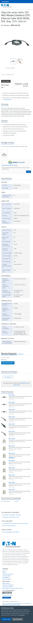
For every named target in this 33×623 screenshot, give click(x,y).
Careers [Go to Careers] (4, 572)
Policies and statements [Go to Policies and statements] (8, 585)
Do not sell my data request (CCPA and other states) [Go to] (16, 604)
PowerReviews (21, 353)
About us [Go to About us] (4, 571)
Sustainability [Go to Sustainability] (5, 577)
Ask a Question (8, 377)
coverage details (7, 99)
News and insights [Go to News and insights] (6, 579)
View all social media (7, 595)
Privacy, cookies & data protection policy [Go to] (12, 603)
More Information (17, 619)
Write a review (10, 74)
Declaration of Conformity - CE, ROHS (11, 515)
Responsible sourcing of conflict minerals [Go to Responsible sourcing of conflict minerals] (12, 588)
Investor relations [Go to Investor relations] (6, 575)
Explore (28, 171)
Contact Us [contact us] (6, 597)
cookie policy (21, 615)
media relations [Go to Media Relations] (6, 583)
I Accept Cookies (6, 619)
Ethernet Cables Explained (9, 525)
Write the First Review (7, 362)
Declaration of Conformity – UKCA (11, 517)
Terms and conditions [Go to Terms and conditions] (7, 586)
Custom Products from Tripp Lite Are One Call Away (15, 523)
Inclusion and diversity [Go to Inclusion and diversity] (7, 574)
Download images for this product (11, 532)
